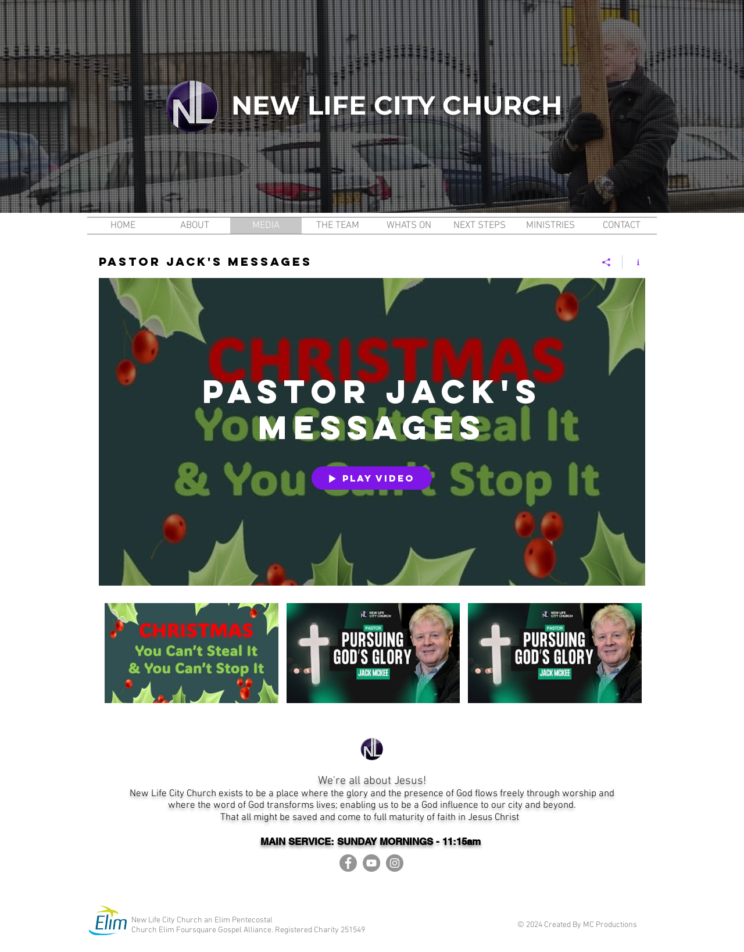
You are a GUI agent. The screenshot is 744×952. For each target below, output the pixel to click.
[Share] (607, 262)
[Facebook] (348, 863)
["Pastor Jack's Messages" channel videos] (372, 661)
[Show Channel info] (634, 262)
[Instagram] (394, 863)
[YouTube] (371, 863)
